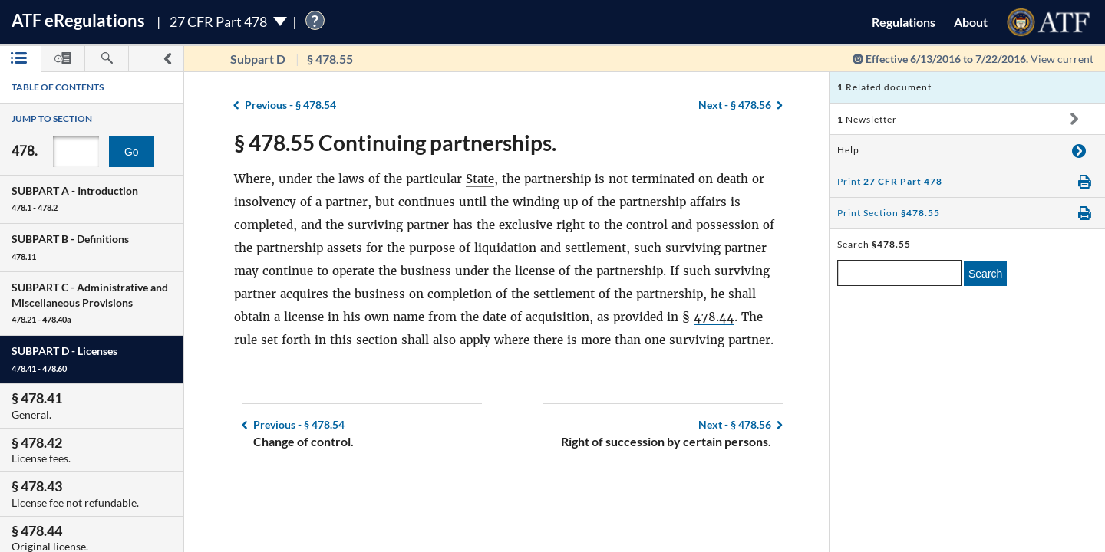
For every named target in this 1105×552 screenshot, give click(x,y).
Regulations (903, 22)
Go (131, 152)
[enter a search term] (899, 273)
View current (1062, 58)
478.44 (714, 317)
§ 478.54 (290, 104)
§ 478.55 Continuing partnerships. (395, 143)
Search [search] (985, 274)
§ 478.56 (734, 104)
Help (848, 150)
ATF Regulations (78, 20)
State (480, 179)
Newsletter (867, 119)
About (971, 22)
